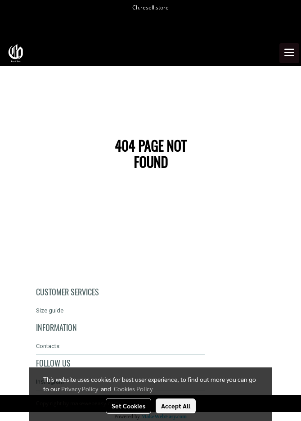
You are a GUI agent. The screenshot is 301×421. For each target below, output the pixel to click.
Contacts (47, 346)
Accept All (175, 406)
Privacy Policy (79, 389)
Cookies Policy (133, 389)
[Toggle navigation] (289, 53)
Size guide (49, 310)
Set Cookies (128, 406)
